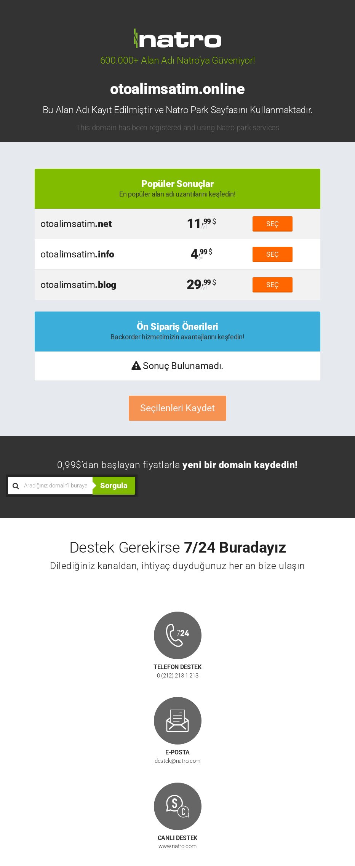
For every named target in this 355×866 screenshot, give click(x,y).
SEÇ (272, 224)
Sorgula (114, 485)
